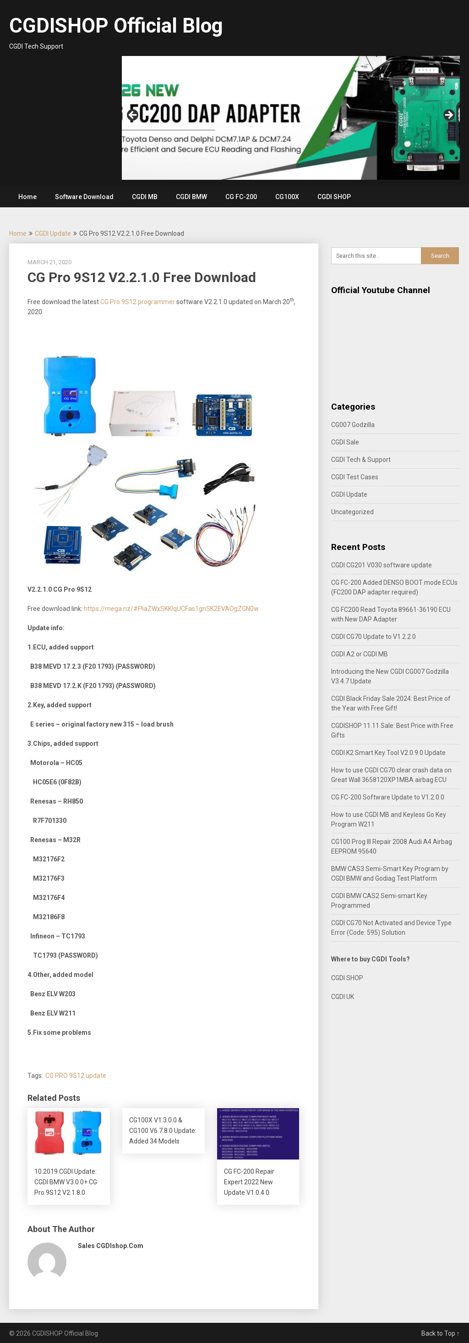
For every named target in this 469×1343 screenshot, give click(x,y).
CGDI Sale (345, 442)
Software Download (84, 196)
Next (448, 115)
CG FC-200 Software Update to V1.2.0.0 (387, 797)
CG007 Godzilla (353, 424)
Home (27, 196)
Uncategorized (352, 512)
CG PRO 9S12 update (75, 1075)
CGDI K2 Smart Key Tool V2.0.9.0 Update (388, 752)
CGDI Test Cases (354, 477)
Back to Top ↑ (440, 1333)
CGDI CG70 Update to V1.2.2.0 (373, 636)
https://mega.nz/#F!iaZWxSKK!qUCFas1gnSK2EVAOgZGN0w (171, 608)
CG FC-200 (241, 196)
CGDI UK (342, 996)
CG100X (287, 196)
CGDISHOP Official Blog (116, 26)
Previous (133, 115)
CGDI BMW (191, 196)
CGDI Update (53, 233)
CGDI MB (145, 196)
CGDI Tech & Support (361, 459)
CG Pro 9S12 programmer (137, 301)
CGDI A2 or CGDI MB (359, 654)
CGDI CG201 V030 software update (381, 565)
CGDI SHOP (334, 196)
